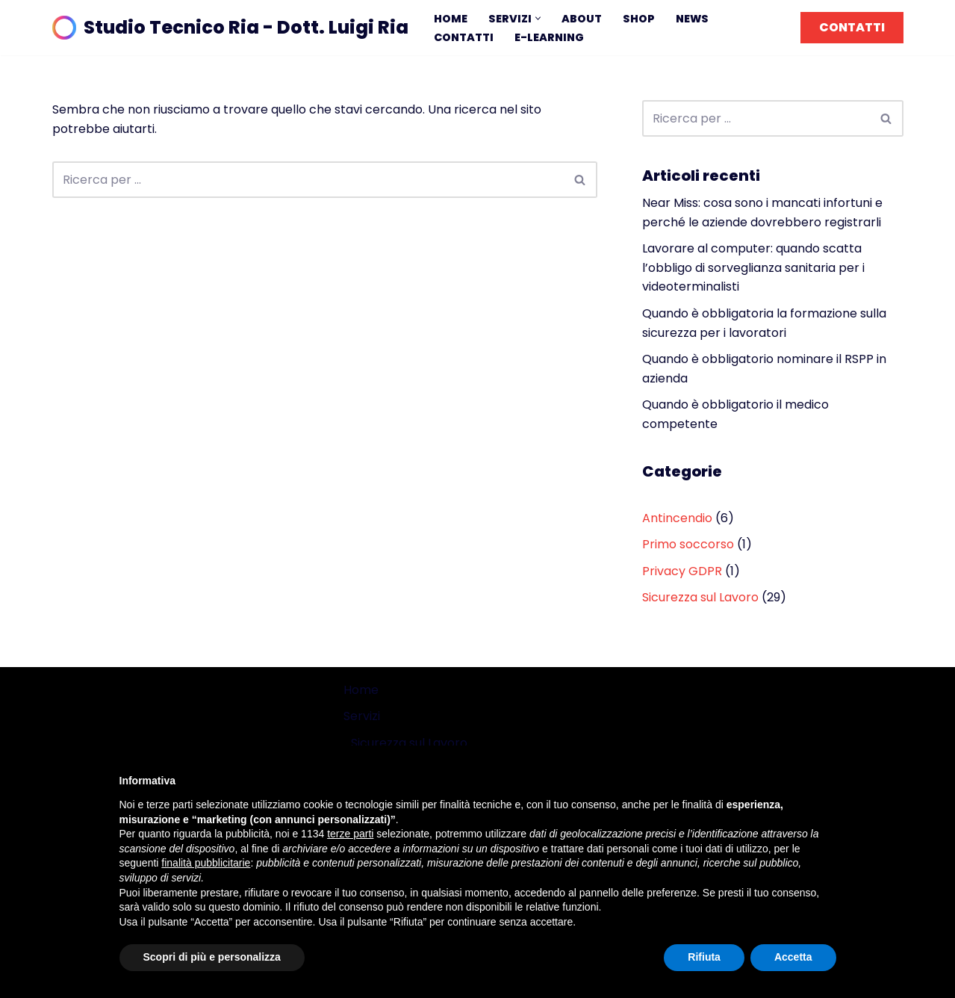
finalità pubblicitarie (205, 863)
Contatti (464, 37)
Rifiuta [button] (704, 957)
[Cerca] (308, 179)
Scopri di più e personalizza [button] (212, 957)
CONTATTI (852, 27)
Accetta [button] (793, 957)
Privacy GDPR (682, 571)
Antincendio (677, 518)
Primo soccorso (688, 544)
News (692, 18)
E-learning (549, 37)
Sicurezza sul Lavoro (700, 597)
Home (450, 18)
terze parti (350, 834)
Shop (639, 18)
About (582, 18)
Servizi (361, 716)
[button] (538, 18)
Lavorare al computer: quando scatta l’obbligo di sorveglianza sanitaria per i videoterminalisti (753, 267)
